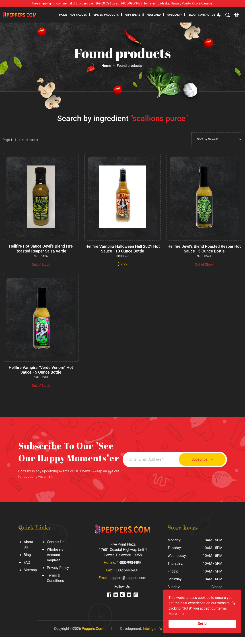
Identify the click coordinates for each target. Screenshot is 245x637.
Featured (154, 14)
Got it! (202, 624)
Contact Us (55, 542)
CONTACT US (206, 14)
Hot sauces (78, 14)
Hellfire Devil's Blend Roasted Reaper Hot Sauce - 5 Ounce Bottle (204, 249)
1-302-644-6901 (126, 570)
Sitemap (30, 570)
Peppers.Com (92, 629)
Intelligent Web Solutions (162, 629)
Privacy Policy (58, 568)
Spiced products (106, 14)
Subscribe (202, 459)
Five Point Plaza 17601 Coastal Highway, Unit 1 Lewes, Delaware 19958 (123, 549)
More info (176, 614)
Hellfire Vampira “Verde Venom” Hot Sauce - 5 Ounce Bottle (41, 370)
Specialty (174, 14)
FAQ (27, 562)
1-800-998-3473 (131, 3)
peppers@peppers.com (127, 578)
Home (63, 14)
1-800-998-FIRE (129, 562)
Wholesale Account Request (55, 554)
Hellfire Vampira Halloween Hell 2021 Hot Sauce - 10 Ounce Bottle (122, 249)
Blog (192, 14)
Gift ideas (132, 14)
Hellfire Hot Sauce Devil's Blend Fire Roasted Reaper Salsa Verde (41, 248)
